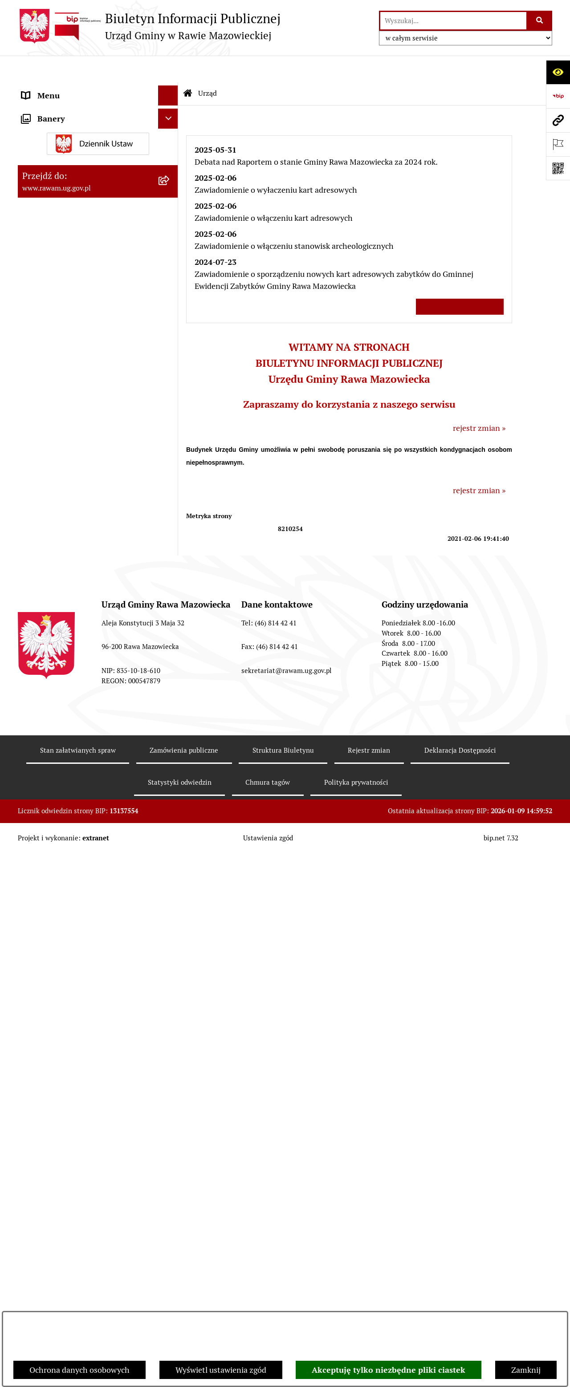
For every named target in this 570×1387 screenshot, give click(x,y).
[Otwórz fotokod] (558, 168)
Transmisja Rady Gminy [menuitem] (64, 1029)
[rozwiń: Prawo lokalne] (170, 321)
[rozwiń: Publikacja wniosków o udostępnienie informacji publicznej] (170, 997)
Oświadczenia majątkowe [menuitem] (66, 865)
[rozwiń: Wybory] (170, 1049)
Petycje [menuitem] (34, 977)
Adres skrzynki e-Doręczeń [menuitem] (69, 712)
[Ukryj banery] (168, 1072)
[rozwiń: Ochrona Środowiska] (170, 462)
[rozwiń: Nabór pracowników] (170, 603)
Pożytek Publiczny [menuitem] (54, 925)
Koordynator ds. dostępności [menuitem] (72, 824)
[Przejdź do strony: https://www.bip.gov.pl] (558, 96)
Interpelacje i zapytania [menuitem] (63, 752)
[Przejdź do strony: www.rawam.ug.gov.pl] (558, 120)
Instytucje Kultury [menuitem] (54, 772)
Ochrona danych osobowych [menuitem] (72, 905)
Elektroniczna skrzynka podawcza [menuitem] (81, 732)
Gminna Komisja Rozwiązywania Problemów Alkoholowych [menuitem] (79, 951)
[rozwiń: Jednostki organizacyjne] (170, 692)
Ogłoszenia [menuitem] (41, 845)
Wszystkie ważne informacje (459, 280)
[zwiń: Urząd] (170, 89)
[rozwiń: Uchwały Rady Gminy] (170, 243)
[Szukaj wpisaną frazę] (540, 21)
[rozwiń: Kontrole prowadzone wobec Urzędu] (170, 629)
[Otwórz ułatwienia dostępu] (558, 72)
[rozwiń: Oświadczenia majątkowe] (170, 865)
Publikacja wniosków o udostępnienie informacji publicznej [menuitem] (88, 1003)
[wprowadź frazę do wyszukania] (453, 21)
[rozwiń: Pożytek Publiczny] (170, 925)
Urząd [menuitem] (32, 89)
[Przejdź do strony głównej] (149, 26)
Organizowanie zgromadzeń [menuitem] (71, 885)
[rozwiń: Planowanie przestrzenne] (170, 346)
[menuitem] (98, 114)
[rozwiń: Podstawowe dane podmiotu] (170, 114)
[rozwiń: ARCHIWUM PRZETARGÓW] (170, 539)
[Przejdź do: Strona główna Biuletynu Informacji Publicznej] (188, 67)
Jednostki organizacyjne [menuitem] (64, 692)
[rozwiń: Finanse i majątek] (170, 398)
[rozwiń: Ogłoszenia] (170, 845)
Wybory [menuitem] (35, 1049)
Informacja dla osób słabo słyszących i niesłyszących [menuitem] (89, 798)
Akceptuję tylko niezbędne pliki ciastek (388, 1370)
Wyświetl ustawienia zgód (220, 1370)
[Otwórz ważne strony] (558, 144)
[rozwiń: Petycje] (170, 977)
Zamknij (526, 1370)
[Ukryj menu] (168, 69)
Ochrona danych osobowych (79, 1370)
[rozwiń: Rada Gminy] (170, 217)
